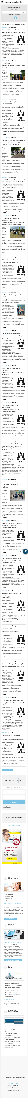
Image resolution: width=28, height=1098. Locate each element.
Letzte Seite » (18, 769)
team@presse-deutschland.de (16, 1087)
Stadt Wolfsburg (12, 27)
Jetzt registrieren (6, 806)
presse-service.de (14, 7)
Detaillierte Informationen (13, 960)
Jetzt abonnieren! (10, 918)
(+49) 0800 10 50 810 (15, 1085)
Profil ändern (7, 900)
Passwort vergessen (7, 807)
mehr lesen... (4, 57)
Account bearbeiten (9, 898)
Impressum (20, 1077)
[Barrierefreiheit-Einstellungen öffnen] (25, 551)
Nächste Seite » (7, 769)
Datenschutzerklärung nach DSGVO (14, 1090)
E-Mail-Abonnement (9, 894)
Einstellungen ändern (9, 896)
